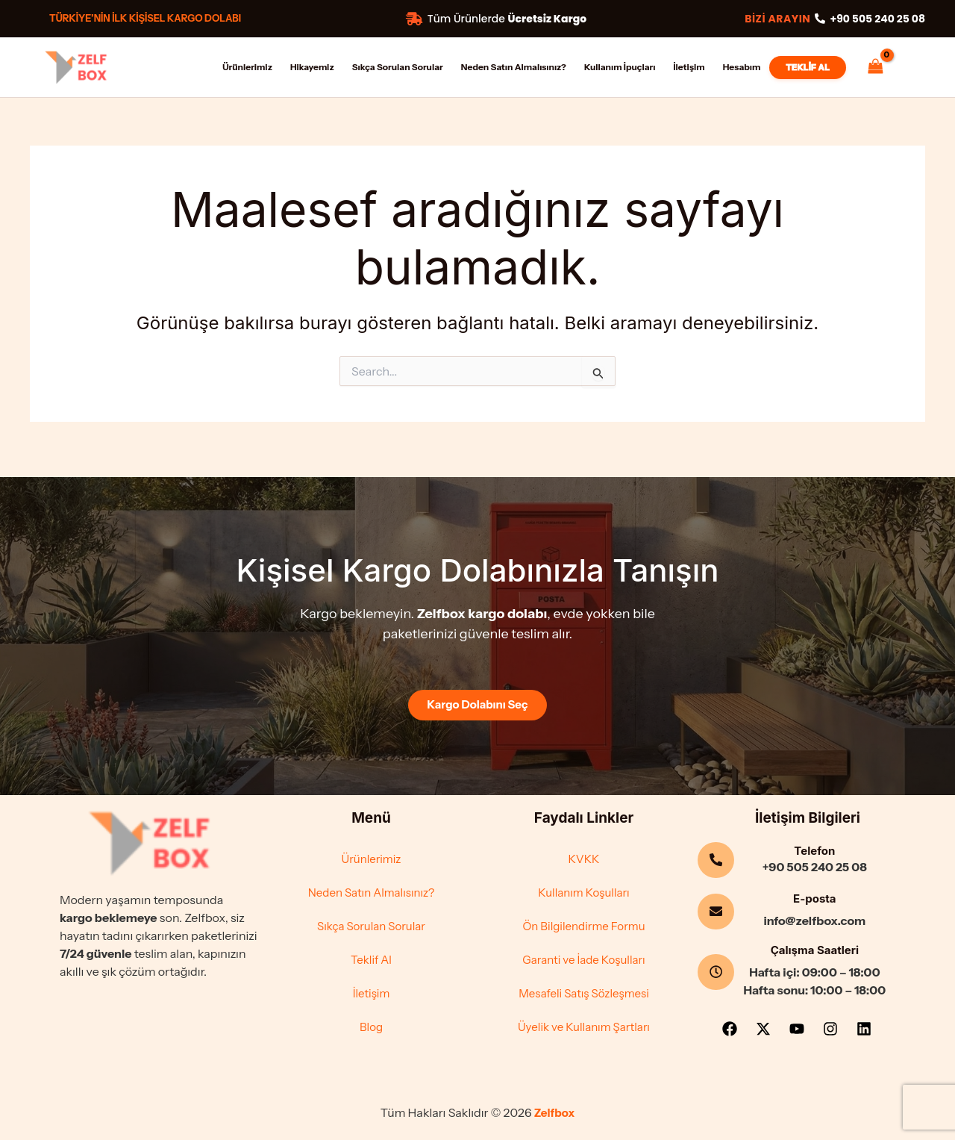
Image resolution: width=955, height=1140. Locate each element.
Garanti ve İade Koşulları (584, 958)
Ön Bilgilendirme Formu (583, 924)
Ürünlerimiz (371, 855)
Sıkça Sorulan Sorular (370, 924)
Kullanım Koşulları (583, 889)
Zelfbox (554, 1113)
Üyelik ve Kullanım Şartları (583, 1027)
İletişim (371, 992)
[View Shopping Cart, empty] (875, 67)
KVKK (584, 855)
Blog (371, 1027)
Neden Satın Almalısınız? (371, 889)
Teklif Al (370, 958)
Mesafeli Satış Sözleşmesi (584, 992)
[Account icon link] (914, 65)
